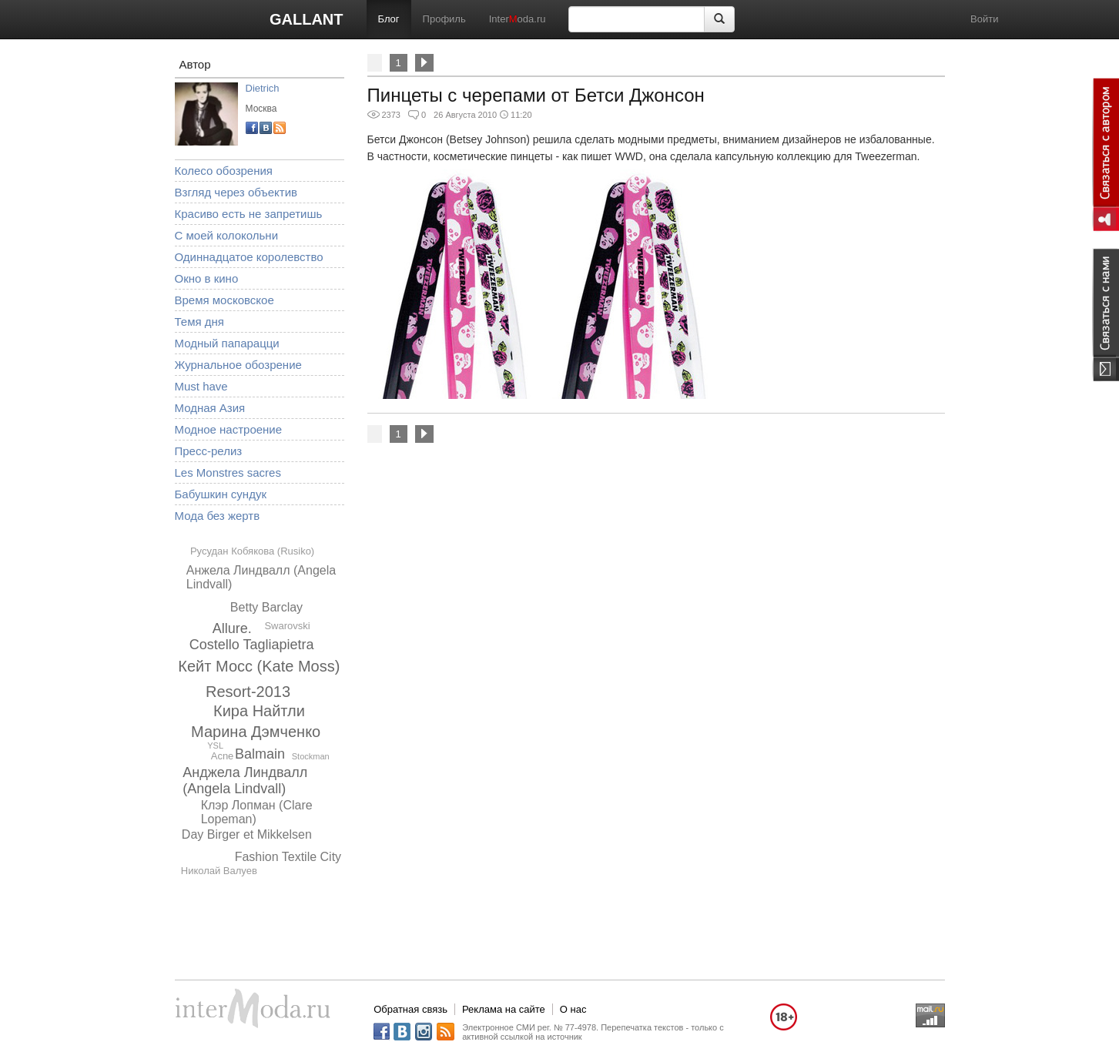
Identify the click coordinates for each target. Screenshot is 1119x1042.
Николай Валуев (219, 870)
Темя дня (199, 321)
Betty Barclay (266, 607)
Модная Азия (210, 407)
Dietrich (263, 88)
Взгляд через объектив (236, 192)
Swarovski (287, 626)
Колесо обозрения (224, 170)
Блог (389, 19)
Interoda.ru (517, 19)
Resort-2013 (248, 691)
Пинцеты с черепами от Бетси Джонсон (536, 95)
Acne (222, 756)
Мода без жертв (217, 515)
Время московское (224, 300)
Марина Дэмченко (255, 731)
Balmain (260, 754)
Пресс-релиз (209, 450)
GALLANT (306, 19)
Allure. (232, 628)
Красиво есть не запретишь (249, 213)
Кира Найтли (259, 710)
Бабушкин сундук (220, 494)
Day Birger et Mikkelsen (247, 834)
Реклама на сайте (503, 1009)
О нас (573, 1009)
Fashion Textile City (288, 856)
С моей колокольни (227, 235)
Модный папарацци (227, 343)
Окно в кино (207, 278)
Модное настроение (229, 429)
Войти (984, 19)
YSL (215, 745)
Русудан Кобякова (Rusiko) (252, 551)
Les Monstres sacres (228, 472)
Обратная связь (410, 1009)
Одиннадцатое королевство (249, 256)
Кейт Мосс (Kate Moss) (259, 666)
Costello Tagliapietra (251, 644)
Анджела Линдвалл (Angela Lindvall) (245, 780)
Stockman (311, 756)
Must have (201, 386)
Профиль (444, 19)
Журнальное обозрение (238, 364)
